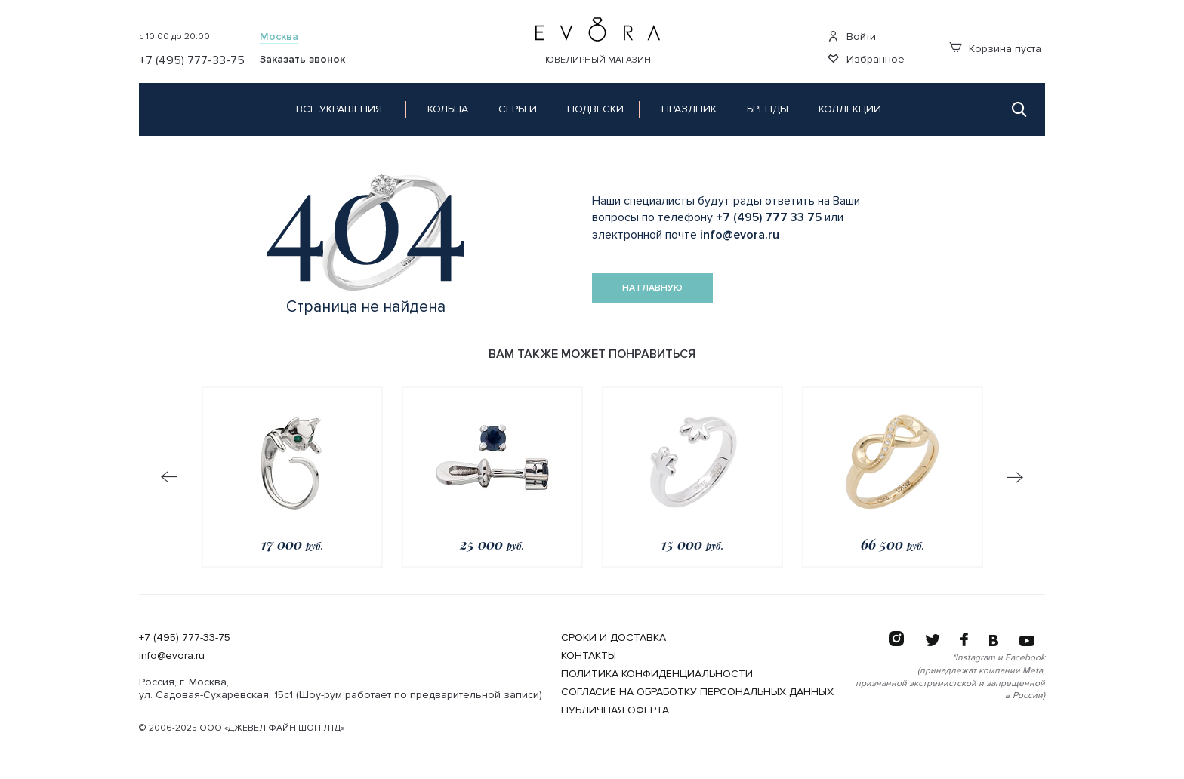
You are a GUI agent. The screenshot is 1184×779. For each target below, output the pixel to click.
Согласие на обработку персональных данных (697, 691)
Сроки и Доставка (613, 637)
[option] (291, 477)
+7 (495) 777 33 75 (769, 217)
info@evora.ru (739, 234)
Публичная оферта (615, 710)
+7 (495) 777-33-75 (184, 637)
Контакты (588, 655)
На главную (652, 288)
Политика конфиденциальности (657, 673)
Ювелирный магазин (598, 60)
